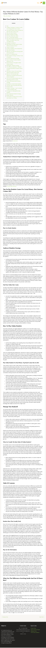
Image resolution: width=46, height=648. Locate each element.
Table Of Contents (10, 47)
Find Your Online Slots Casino (12, 36)
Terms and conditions (35, 632)
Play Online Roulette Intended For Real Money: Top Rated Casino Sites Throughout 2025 (14, 40)
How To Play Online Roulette (12, 37)
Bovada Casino (10, 87)
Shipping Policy (34, 631)
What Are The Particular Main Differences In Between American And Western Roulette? (14, 76)
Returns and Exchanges (35, 630)
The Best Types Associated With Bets (14, 85)
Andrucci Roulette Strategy (12, 34)
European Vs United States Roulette (14, 84)
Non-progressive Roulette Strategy (14, 94)
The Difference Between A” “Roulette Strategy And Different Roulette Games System (14, 69)
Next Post (42, 617)
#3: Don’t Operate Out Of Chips (13, 58)
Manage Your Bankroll (11, 43)
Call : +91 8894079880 (23, 628)
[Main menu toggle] (44, 3)
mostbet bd (15, 141)
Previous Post (4, 617)
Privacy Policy (33, 628)
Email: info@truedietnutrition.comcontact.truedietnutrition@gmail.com (23, 631)
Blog (4, 16)
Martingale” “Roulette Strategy (13, 66)
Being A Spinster (10, 95)
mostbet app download (11, 186)
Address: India (23, 634)
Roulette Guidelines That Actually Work (14, 49)
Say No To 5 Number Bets (12, 54)
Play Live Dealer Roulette (12, 33)
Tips (7, 26)
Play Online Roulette (11, 50)
